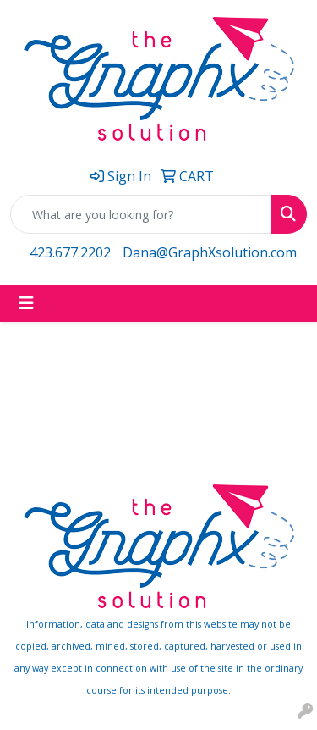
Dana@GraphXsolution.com (210, 252)
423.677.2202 (70, 252)
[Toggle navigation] (26, 303)
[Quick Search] (140, 214)
